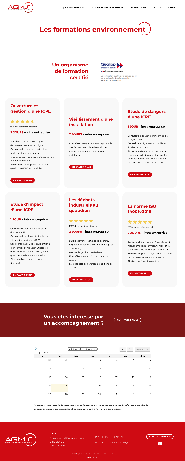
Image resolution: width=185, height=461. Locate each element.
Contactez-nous (127, 319)
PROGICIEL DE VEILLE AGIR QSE (112, 442)
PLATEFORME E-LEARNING (109, 437)
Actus (157, 7)
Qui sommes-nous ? (74, 7)
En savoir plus (22, 180)
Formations (138, 7)
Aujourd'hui (142, 349)
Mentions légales (75, 454)
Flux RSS (113, 454)
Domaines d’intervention (107, 7)
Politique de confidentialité (96, 454)
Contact (172, 7)
